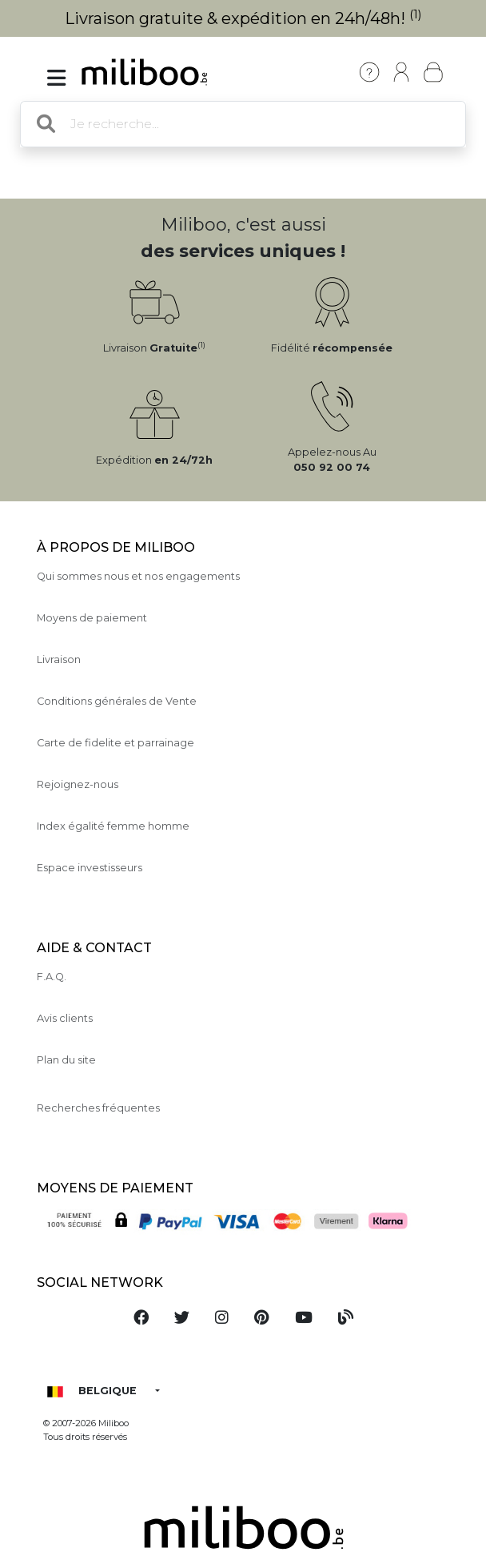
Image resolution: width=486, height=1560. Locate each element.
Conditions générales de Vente (117, 701)
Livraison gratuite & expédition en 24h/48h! (243, 18)
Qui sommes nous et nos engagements (138, 576)
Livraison (59, 659)
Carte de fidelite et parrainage (115, 743)
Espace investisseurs (89, 868)
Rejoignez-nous (77, 784)
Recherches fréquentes (98, 1108)
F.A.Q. (51, 977)
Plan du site (66, 1060)
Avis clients (65, 1018)
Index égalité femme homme (113, 826)
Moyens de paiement (92, 618)
